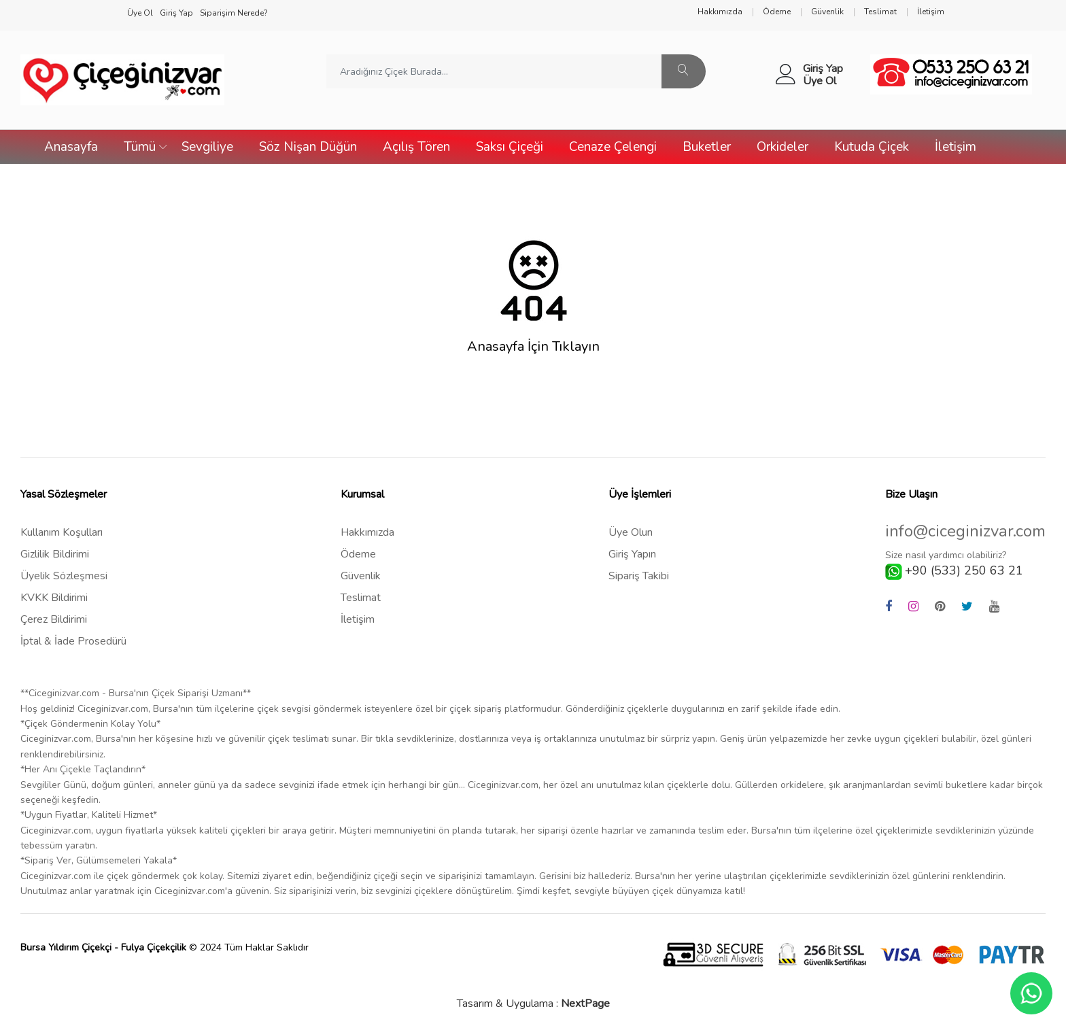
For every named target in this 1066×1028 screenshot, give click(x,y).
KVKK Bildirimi (54, 597)
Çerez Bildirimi (53, 619)
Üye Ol (819, 81)
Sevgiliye (207, 147)
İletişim (955, 147)
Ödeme (358, 554)
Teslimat (361, 597)
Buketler (707, 147)
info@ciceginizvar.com (965, 531)
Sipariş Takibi (638, 576)
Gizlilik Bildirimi (54, 554)
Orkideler (782, 147)
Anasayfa (71, 147)
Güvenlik (361, 576)
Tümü (140, 147)
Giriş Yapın (632, 554)
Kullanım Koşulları (61, 532)
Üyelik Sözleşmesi (63, 576)
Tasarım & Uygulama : (533, 1003)
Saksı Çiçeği (509, 147)
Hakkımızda (367, 532)
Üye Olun (630, 532)
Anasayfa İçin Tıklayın (533, 347)
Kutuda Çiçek (871, 147)
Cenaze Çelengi (613, 147)
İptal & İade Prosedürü (73, 641)
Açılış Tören (416, 147)
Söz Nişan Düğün (308, 147)
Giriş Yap (823, 69)
